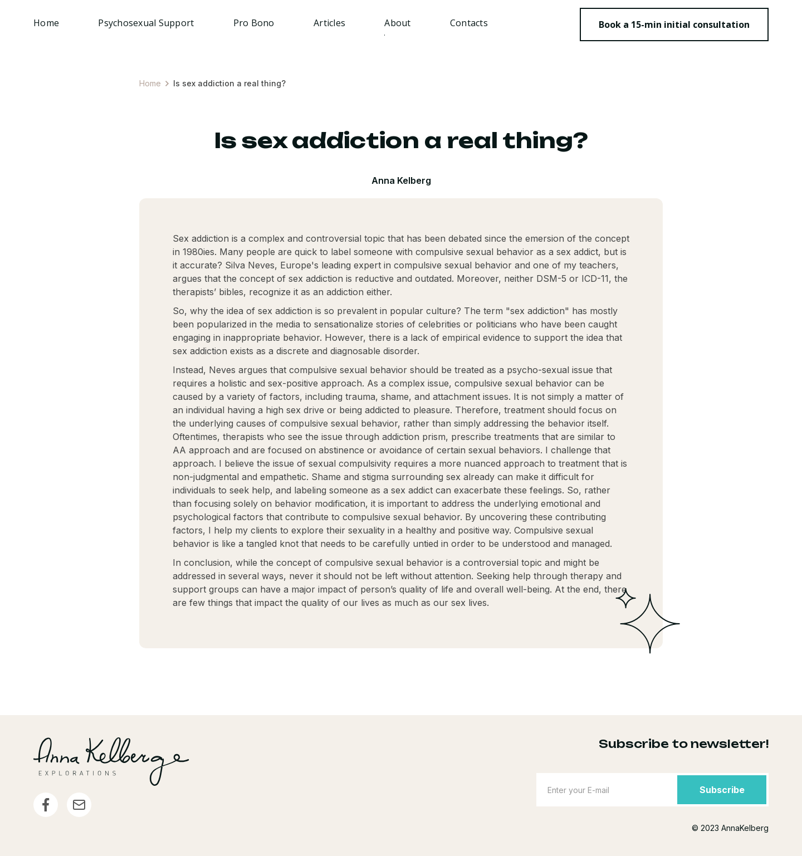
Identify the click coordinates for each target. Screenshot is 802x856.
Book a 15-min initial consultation (674, 24)
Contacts (469, 23)
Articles (329, 23)
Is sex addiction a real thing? (229, 83)
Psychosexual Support (146, 23)
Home (46, 23)
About (397, 23)
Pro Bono (254, 23)
